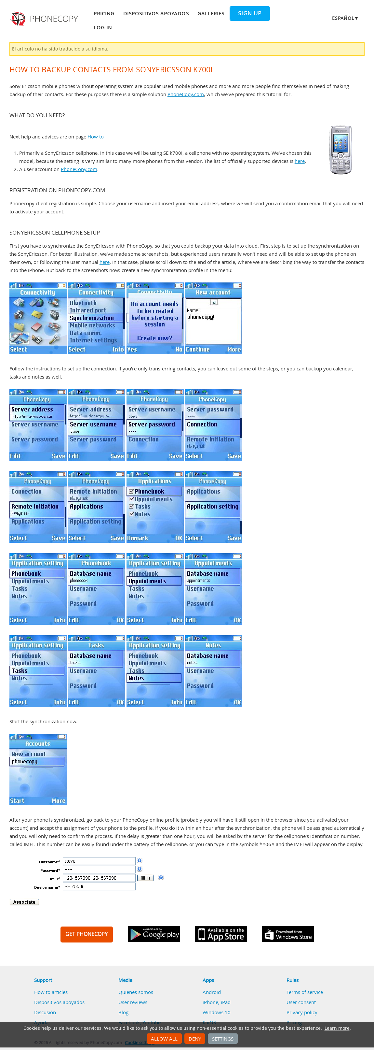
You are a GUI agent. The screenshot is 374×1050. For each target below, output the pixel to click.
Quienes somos (135, 992)
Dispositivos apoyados (156, 13)
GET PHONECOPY (86, 934)
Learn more (337, 1028)
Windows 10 (217, 1012)
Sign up (249, 13)
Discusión (45, 1012)
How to (95, 136)
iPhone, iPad (217, 1002)
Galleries (210, 13)
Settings (223, 1038)
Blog (123, 1012)
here (300, 161)
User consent (301, 1002)
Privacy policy (302, 1012)
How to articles (51, 992)
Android (212, 992)
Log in (103, 27)
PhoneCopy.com (185, 94)
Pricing (104, 13)
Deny (195, 1038)
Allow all (164, 1038)
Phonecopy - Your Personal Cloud (45, 19)
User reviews (132, 1002)
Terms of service (305, 992)
